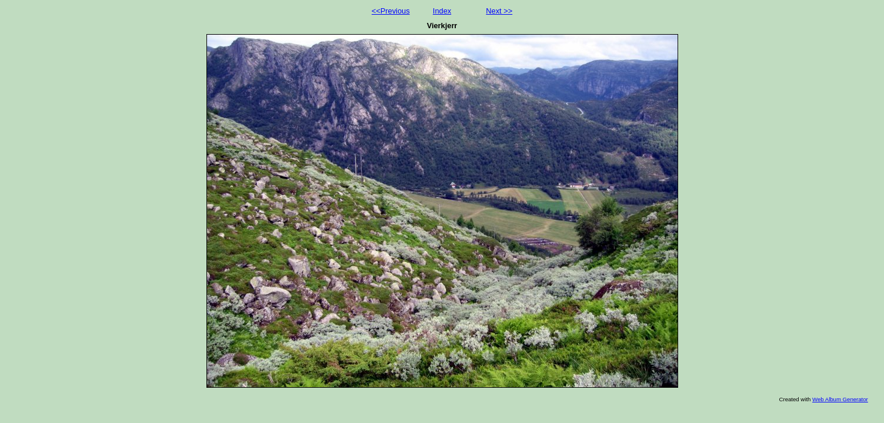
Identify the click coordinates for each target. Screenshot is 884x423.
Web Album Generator (840, 399)
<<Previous (391, 10)
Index (442, 10)
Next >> (499, 10)
